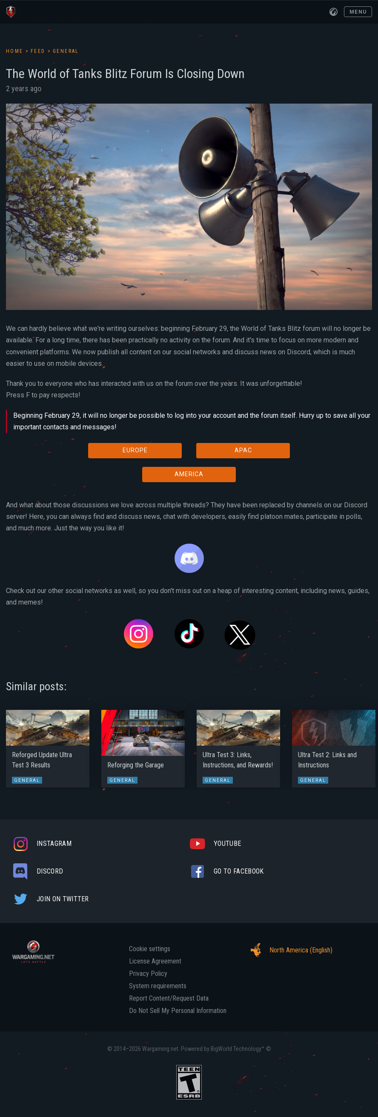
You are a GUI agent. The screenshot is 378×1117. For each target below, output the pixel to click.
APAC (243, 450)
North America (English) (289, 950)
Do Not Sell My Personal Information (177, 1010)
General (66, 51)
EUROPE (135, 450)
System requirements (157, 986)
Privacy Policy (148, 973)
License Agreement (155, 961)
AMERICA (189, 474)
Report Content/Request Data (169, 998)
